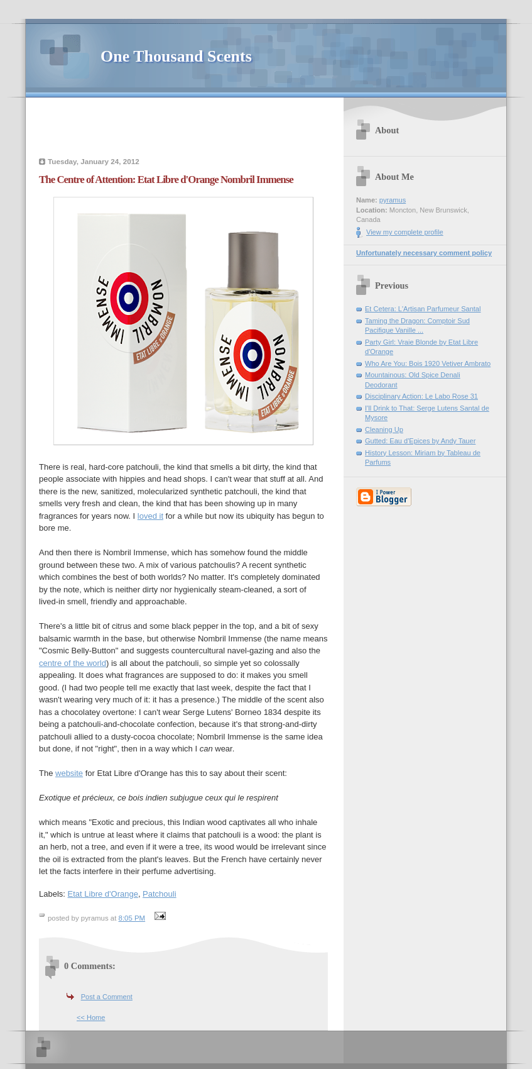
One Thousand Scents (176, 56)
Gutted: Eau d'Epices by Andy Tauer (420, 441)
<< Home (91, 1017)
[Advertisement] (183, 129)
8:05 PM (132, 918)
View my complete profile (404, 232)
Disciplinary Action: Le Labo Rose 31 (421, 396)
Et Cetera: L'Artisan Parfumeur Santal (422, 309)
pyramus (392, 200)
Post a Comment (107, 996)
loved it (150, 516)
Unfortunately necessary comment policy (424, 253)
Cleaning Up (384, 429)
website (69, 773)
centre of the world (72, 663)
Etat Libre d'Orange (103, 894)
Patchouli (159, 894)
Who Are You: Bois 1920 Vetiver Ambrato (428, 363)
